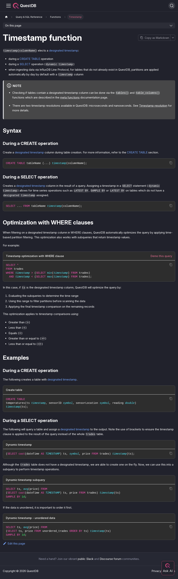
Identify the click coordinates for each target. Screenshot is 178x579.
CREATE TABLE (29, 59)
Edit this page (14, 543)
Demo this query (161, 256)
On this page (13, 25)
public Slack (85, 559)
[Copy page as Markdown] (154, 38)
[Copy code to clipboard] (171, 163)
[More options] (172, 38)
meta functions (70, 97)
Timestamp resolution (153, 105)
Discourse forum (110, 559)
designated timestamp (63, 50)
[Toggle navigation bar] (8, 6)
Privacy (156, 571)
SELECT (24, 64)
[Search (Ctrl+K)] (171, 5)
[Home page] (6, 17)
